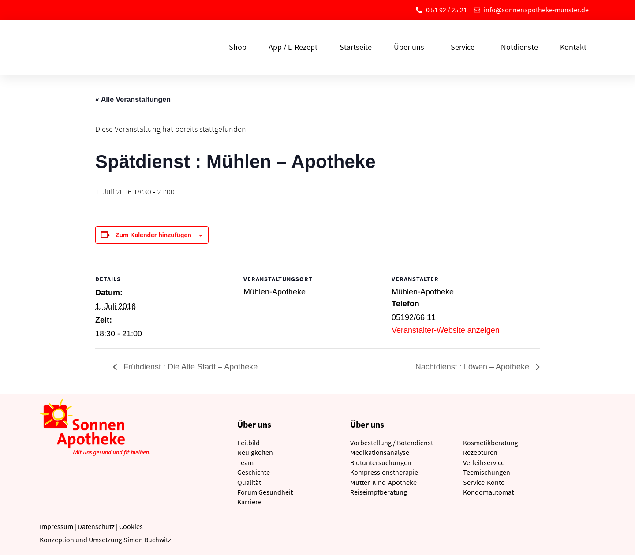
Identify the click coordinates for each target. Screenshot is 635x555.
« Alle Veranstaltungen (133, 99)
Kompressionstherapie (384, 472)
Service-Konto (484, 482)
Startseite (356, 47)
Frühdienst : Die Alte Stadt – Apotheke (189, 366)
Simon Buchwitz (147, 539)
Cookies (131, 526)
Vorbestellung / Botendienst (391, 442)
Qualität (249, 482)
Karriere (249, 501)
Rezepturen (480, 452)
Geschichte (253, 472)
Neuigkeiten (255, 452)
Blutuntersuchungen (380, 462)
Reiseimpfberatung (378, 492)
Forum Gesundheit (265, 492)
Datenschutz (96, 526)
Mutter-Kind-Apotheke (383, 482)
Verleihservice (483, 462)
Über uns (411, 47)
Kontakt (573, 47)
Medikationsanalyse (379, 452)
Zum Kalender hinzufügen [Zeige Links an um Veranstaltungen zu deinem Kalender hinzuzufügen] (153, 234)
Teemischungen (486, 472)
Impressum (56, 526)
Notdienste (519, 47)
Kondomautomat (488, 492)
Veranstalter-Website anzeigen (446, 330)
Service (465, 47)
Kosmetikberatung (490, 442)
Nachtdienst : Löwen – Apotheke (473, 366)
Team (245, 462)
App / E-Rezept (293, 47)
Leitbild (248, 442)
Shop (238, 47)
